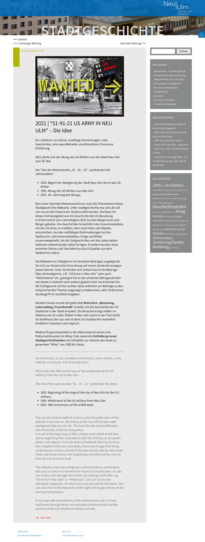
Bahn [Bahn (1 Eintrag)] (168, 190)
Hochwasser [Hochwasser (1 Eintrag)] (157, 212)
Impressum (23, 531)
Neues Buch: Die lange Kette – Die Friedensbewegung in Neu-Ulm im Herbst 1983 (170, 161)
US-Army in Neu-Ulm (31, 51)
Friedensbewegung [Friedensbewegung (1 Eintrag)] (166, 203)
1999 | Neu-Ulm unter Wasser (168, 141)
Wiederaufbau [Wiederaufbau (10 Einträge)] (162, 238)
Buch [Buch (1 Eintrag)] (185, 190)
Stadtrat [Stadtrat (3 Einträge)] (181, 229)
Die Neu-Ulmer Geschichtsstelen (170, 75)
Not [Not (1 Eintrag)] (187, 221)
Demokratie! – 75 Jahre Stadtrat (169, 71)
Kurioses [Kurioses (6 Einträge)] (158, 216)
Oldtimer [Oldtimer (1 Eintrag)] (156, 225)
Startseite (159, 96)
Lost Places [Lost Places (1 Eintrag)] (168, 217)
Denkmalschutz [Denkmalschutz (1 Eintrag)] (158, 198)
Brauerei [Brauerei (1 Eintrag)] (174, 190)
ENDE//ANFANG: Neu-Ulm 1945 (169, 79)
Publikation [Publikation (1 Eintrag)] (175, 225)
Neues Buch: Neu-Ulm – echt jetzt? (171, 145)
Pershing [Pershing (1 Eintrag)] (167, 225)
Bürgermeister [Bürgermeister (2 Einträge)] (159, 194)
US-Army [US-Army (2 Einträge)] (168, 234)
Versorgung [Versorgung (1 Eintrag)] (177, 234)
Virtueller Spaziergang (165, 104)
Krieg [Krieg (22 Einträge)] (180, 212)
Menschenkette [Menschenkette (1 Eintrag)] (168, 221)
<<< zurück (20, 39)
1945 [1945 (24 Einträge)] (157, 186)
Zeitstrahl (46, 518)
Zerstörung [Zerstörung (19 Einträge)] (162, 243)
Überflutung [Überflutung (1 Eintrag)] (174, 248)
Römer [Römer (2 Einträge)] (183, 225)
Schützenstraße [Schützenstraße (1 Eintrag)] (158, 230)
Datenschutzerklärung (30, 536)
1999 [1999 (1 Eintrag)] (163, 186)
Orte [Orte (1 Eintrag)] (161, 225)
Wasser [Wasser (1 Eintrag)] (184, 234)
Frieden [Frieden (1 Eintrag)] (155, 203)
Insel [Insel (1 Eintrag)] (174, 212)
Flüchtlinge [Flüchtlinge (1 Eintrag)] (182, 198)
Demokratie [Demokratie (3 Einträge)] (172, 194)
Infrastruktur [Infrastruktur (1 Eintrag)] (167, 212)
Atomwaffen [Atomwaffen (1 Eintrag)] (157, 190)
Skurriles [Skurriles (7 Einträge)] (170, 229)
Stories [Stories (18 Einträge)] (158, 234)
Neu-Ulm (66, 531)
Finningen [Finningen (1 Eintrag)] (174, 198)
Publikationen (161, 92)
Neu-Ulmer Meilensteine (166, 88)
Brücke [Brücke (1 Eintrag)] (180, 190)
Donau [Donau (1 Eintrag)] (167, 198)
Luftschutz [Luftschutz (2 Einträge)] (157, 220)
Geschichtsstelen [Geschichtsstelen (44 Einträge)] (169, 207)
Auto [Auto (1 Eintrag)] (164, 190)
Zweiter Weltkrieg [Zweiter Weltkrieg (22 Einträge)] (168, 245)
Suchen (183, 51)
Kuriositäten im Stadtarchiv (167, 84)
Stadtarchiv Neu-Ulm (72, 536)
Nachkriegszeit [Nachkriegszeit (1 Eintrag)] (179, 221)
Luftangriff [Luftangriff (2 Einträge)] (177, 216)
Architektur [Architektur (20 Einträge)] (174, 186)
